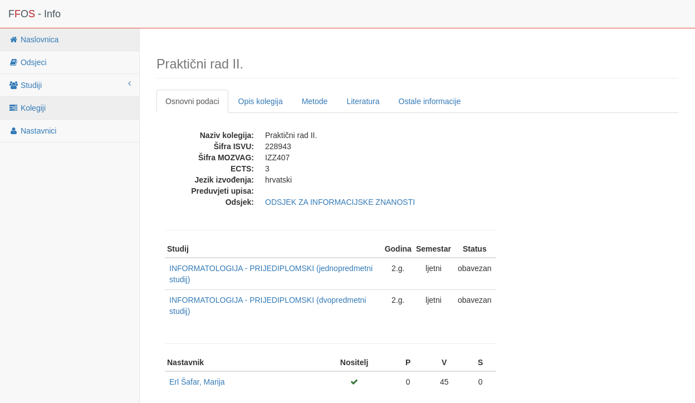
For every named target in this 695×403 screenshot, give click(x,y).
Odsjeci (27, 62)
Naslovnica (33, 39)
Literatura (362, 101)
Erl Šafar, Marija (197, 381)
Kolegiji (27, 108)
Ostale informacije (430, 101)
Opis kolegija (260, 101)
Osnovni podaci (192, 101)
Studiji (69, 85)
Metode (315, 101)
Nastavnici (32, 130)
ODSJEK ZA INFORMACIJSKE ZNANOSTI (340, 202)
